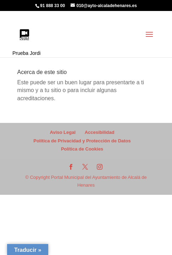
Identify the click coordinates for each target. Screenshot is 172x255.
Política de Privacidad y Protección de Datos (82, 140)
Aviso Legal (63, 132)
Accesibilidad (100, 132)
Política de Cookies (82, 149)
